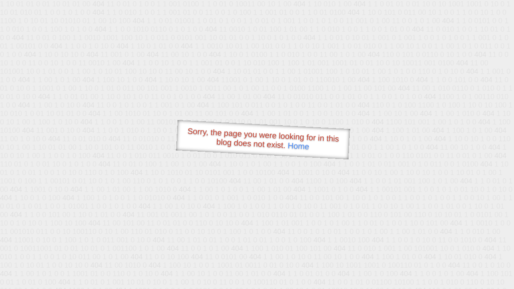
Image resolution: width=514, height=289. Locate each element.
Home (298, 146)
